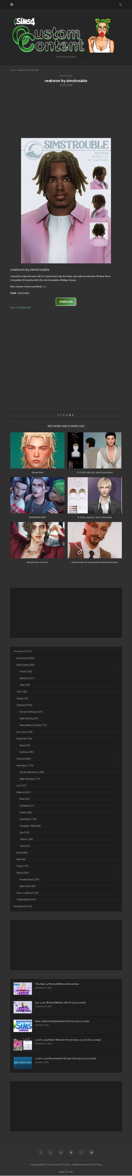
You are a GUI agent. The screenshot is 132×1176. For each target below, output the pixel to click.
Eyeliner (26, 812)
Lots (21, 786)
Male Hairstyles (30, 779)
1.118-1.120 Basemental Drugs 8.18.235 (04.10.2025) (66, 1058)
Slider (25, 685)
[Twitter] (50, 1153)
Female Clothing (31, 712)
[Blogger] (92, 1153)
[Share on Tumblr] (72, 415)
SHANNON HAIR (37, 517)
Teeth (25, 846)
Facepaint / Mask (30, 826)
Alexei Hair (37, 473)
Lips (24, 833)
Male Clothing (29, 719)
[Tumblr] (82, 1153)
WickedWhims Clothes (33, 725)
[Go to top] (66, 1172)
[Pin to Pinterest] (70, 415)
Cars (22, 692)
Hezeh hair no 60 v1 (37, 562)
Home (13, 70)
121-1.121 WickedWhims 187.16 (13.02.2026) (61, 1002)
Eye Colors (24, 732)
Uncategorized (23, 906)
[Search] (120, 4)
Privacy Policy (95, 1165)
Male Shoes (27, 886)
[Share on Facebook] (63, 415)
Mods (22, 853)
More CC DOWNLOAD (20, 308)
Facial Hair (24, 739)
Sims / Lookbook (27, 893)
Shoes (22, 873)
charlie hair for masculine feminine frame (94, 562)
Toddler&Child (26, 900)
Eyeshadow (28, 819)
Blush (25, 799)
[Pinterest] (60, 1153)
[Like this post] (60, 415)
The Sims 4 (23, 651)
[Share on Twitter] (67, 415)
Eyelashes (27, 806)
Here (44, 287)
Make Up (24, 792)
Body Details (25, 665)
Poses (22, 866)
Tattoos (26, 839)
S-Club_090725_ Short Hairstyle (95, 517)
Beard (25, 745)
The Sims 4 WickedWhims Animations (58, 984)
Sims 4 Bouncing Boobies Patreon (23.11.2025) (63, 1021)
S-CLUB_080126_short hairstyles (95, 473)
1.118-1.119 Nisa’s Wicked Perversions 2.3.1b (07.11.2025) (69, 1040)
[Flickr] (71, 1153)
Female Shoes (29, 879)
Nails (21, 859)
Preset (26, 672)
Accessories (25, 658)
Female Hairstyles (32, 772)
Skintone (27, 678)
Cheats (22, 698)
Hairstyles (25, 765)
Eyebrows (27, 752)
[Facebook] (39, 1153)
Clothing (24, 705)
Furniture (24, 759)
